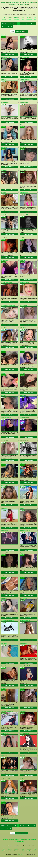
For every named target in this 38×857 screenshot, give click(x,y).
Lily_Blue (3, 688)
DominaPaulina (24, 102)
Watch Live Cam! (9, 54)
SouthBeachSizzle (5, 57)
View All (4, 23)
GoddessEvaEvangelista (7, 620)
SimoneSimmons (5, 665)
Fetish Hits (20, 854)
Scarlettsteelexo (5, 102)
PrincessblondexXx (25, 620)
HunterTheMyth (5, 238)
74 (8, 26)
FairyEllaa (22, 238)
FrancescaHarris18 (25, 530)
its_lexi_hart (23, 170)
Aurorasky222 (4, 553)
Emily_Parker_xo (24, 57)
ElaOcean (22, 125)
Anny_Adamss (23, 598)
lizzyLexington (23, 463)
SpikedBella (23, 327)
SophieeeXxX (4, 576)
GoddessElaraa (5, 214)
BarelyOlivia (23, 147)
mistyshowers (4, 485)
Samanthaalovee (24, 192)
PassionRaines (24, 305)
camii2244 (3, 801)
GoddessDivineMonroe (7, 711)
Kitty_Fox (22, 553)
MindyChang (4, 327)
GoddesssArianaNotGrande (8, 305)
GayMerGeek (4, 508)
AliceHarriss (4, 463)
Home (12, 31)
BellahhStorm (23, 643)
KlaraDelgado (4, 530)
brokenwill (22, 688)
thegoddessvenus (24, 440)
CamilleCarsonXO (5, 778)
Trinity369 (3, 79)
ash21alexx (4, 170)
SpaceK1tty (23, 395)
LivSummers (4, 755)
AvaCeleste (23, 711)
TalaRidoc (22, 755)
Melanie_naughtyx (24, 417)
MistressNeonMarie (6, 417)
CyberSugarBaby (24, 214)
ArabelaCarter (4, 350)
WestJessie (23, 576)
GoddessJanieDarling (25, 485)
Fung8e (22, 508)
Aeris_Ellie (22, 373)
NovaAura (22, 35)
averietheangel (4, 733)
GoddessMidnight (24, 733)
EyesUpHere (4, 395)
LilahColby (3, 35)
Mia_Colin (22, 778)
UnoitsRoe (3, 192)
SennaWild (22, 260)
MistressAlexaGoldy (25, 665)
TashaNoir (22, 350)
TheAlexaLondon (24, 282)
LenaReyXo (4, 147)
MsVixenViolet (4, 440)
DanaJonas (4, 643)
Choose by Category (21, 31)
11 (2, 26)
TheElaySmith (4, 260)
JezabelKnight (4, 598)
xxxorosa (3, 125)
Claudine (3, 373)
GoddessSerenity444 (6, 282)
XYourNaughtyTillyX (25, 79)
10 (34, 23)
